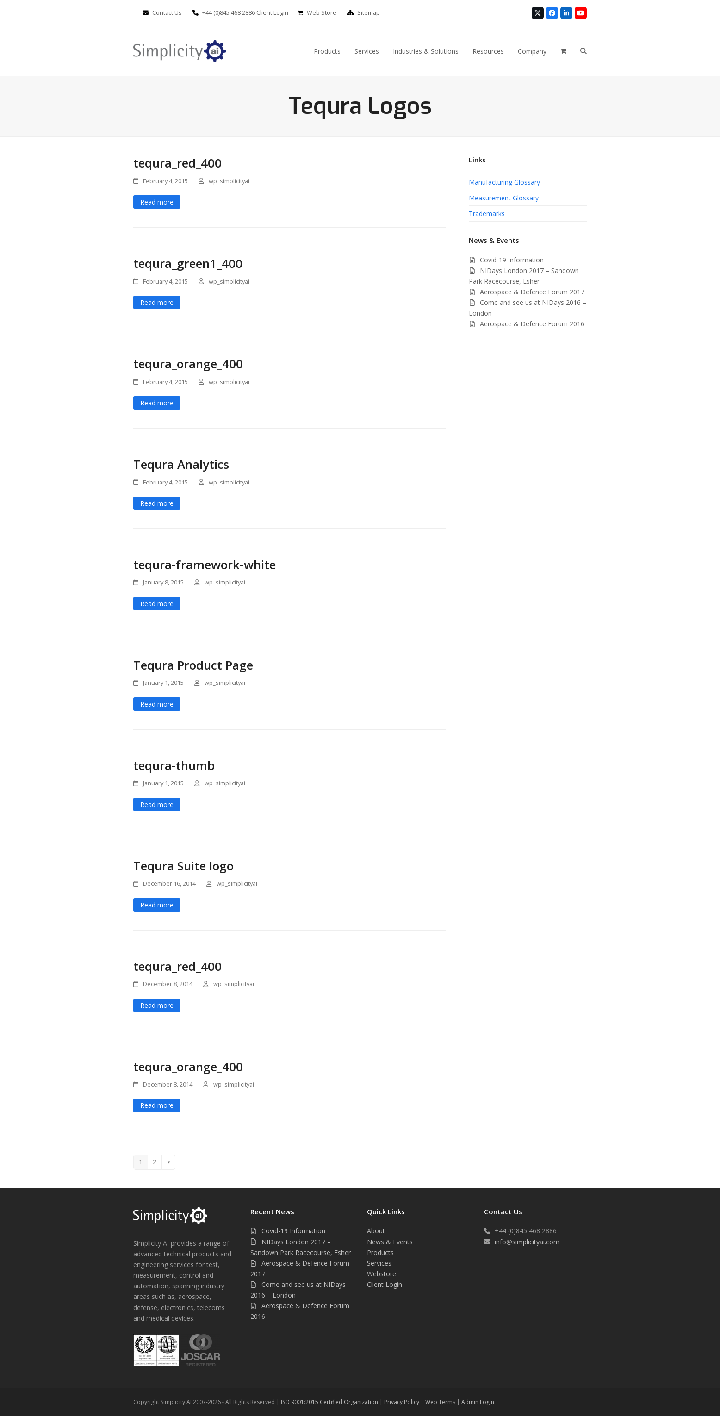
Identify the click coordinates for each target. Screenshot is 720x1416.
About (376, 1230)
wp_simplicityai (229, 181)
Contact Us (167, 12)
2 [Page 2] (156, 1161)
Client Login (272, 12)
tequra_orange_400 (188, 363)
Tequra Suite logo (183, 865)
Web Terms (440, 1402)
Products (380, 1252)
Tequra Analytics (181, 464)
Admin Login (477, 1402)
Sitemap (368, 12)
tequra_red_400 (177, 163)
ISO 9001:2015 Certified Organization (329, 1402)
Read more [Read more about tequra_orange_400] (157, 402)
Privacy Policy (401, 1402)
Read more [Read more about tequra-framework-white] (157, 603)
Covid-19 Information (512, 259)
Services (379, 1263)
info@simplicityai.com (527, 1241)
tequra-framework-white (204, 564)
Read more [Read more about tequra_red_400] (157, 202)
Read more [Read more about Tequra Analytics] (157, 503)
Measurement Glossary (504, 197)
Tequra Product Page (193, 665)
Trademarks (487, 213)
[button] (583, 51)
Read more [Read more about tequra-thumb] (157, 804)
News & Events (390, 1241)
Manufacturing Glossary (504, 182)
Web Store (321, 12)
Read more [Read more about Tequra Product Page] (157, 704)
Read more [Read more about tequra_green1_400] (157, 302)
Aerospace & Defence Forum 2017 (532, 291)
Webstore (381, 1273)
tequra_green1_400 (187, 263)
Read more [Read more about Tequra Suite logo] (157, 905)
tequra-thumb (174, 765)
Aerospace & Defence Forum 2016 (532, 323)
